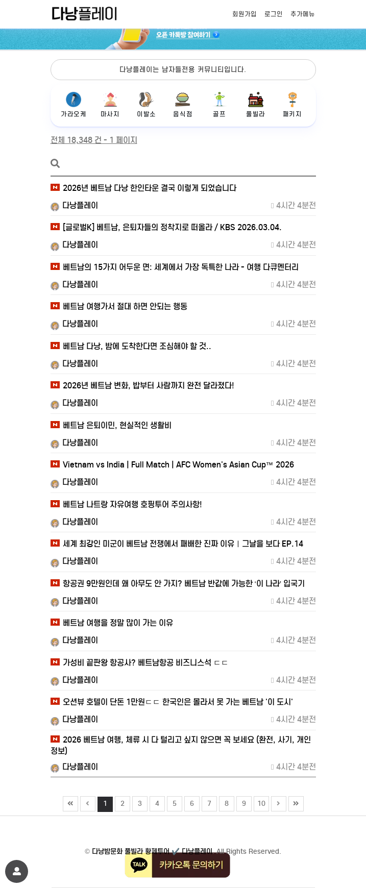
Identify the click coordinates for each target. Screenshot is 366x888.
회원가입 (244, 14)
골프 (219, 105)
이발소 (146, 105)
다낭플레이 (74, 205)
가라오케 (74, 105)
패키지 (292, 105)
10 (259, 802)
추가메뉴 (302, 14)
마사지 (110, 105)
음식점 (183, 105)
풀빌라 (255, 105)
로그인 (273, 14)
